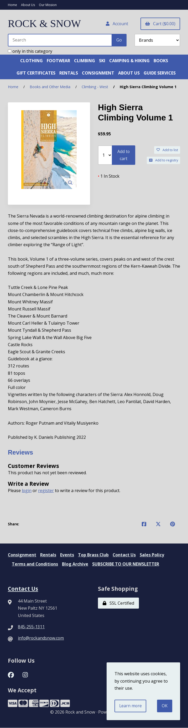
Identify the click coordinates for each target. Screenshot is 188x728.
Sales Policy (152, 555)
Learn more (130, 706)
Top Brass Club (93, 555)
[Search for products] (60, 40)
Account (116, 24)
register (46, 491)
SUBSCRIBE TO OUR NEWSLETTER (126, 564)
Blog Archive (75, 564)
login (27, 491)
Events (67, 555)
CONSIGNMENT (98, 73)
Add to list (167, 150)
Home (12, 5)
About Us (28, 5)
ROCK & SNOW (44, 23)
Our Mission (48, 5)
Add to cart (123, 155)
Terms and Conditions (35, 564)
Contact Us (125, 555)
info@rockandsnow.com (41, 638)
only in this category (30, 51)
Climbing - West (95, 87)
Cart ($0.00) (160, 24)
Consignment (22, 555)
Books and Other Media (50, 87)
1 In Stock (108, 176)
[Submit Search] (119, 40)
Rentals (48, 555)
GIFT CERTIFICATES (36, 73)
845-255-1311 (31, 627)
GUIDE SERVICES (160, 73)
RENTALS (68, 73)
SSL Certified (118, 603)
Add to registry (163, 160)
